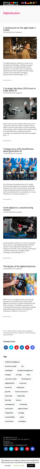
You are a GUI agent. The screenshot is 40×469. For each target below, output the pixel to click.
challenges (9, 370)
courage (19, 375)
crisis (28, 375)
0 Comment (18, 32)
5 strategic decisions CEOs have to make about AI (19, 89)
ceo (22, 366)
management (10, 404)
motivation (9, 408)
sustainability (10, 417)
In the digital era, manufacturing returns (18, 208)
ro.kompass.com (21, 445)
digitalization (10, 383)
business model (10, 366)
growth (7, 391)
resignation (9, 413)
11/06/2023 (7, 153)
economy (8, 387)
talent (22, 417)
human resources (21, 391)
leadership (21, 396)
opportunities (23, 408)
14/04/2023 (7, 269)
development (26, 379)
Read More (8, 80)
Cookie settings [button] (18, 465)
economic (22, 383)
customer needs (11, 379)
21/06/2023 (7, 93)
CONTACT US (8, 443)
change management (25, 370)
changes (8, 375)
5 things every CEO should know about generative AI (18, 150)
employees (20, 387)
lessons (18, 400)
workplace (22, 421)
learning (8, 400)
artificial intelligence (12, 362)
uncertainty (9, 421)
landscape (8, 396)
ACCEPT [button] (31, 465)
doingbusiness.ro (9, 445)
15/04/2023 (7, 212)
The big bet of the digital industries (19, 266)
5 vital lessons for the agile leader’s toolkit (19, 29)
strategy (21, 413)
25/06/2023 (7, 32)
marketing (23, 404)
